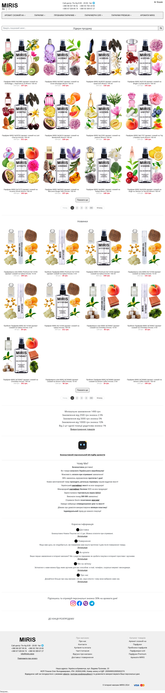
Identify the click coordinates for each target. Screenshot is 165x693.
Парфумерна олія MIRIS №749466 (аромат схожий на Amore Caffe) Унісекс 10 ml (61, 380)
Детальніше (82, 536)
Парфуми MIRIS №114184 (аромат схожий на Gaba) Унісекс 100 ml (61, 327)
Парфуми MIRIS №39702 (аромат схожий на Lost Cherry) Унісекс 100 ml (20, 136)
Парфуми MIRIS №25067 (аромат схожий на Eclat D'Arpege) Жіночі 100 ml (62, 82)
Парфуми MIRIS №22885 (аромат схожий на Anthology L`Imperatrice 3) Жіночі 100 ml (21, 82)
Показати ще (82, 200)
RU (3, 9)
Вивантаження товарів (82, 429)
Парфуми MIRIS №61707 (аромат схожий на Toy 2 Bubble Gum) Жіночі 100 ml (144, 136)
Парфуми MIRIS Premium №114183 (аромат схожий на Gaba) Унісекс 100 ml (103, 273)
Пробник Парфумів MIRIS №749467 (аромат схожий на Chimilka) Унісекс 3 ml (144, 327)
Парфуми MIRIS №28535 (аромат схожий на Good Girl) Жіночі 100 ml (103, 82)
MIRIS (97, 493)
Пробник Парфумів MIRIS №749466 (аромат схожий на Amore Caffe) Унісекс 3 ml (103, 380)
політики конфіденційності (81, 674)
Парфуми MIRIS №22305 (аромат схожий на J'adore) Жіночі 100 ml (103, 136)
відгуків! (95, 500)
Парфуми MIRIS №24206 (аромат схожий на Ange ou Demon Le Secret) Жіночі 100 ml (144, 190)
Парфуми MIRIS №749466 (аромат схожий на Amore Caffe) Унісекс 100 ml (144, 380)
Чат (92, 3)
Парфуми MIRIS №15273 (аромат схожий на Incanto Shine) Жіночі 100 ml (21, 190)
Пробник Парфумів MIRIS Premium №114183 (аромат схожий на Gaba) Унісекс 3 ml (62, 273)
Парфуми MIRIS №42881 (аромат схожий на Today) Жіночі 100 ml (103, 190)
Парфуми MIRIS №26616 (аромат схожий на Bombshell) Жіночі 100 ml (62, 136)
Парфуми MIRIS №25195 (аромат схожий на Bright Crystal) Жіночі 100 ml (144, 82)
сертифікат (77, 485)
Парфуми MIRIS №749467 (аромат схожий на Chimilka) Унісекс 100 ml (20, 380)
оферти (66, 674)
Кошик (160, 2)
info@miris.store (27, 654)
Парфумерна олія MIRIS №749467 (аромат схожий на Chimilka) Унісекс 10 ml (103, 327)
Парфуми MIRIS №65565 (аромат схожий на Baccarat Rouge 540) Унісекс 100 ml (62, 190)
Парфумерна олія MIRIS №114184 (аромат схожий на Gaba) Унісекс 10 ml (144, 273)
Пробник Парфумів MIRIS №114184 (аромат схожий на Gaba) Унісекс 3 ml (21, 327)
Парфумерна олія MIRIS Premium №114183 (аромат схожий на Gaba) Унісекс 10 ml (20, 273)
